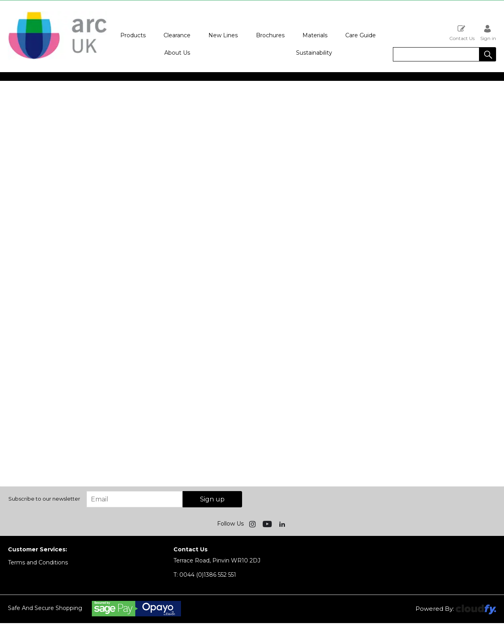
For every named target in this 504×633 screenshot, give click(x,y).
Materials (314, 35)
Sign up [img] (212, 499)
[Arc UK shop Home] (57, 58)
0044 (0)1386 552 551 (204, 574)
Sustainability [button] (314, 52)
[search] (436, 54)
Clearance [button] (177, 35)
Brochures (270, 35)
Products (133, 35)
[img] (253, 523)
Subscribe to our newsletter (44, 498)
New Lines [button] (223, 35)
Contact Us (462, 33)
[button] (487, 54)
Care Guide (360, 35)
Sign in (488, 33)
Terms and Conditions (38, 562)
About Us (177, 52)
